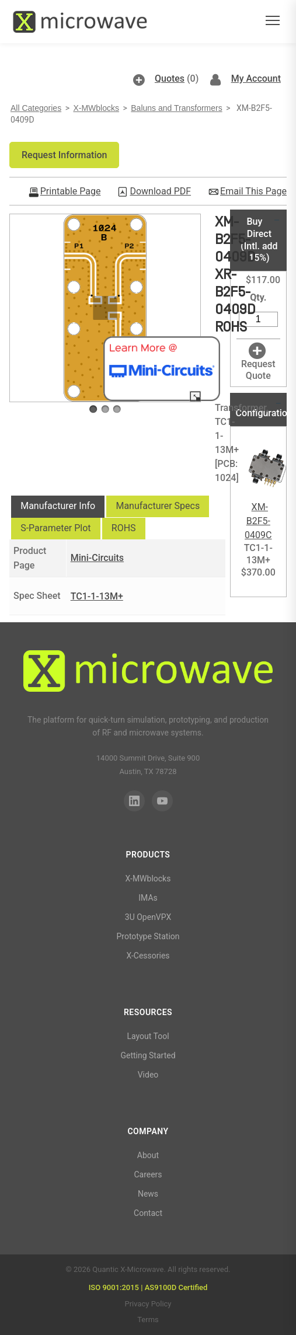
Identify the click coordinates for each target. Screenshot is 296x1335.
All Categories (36, 108)
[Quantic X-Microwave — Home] (80, 21)
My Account (256, 78)
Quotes (169, 78)
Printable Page (70, 191)
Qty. (258, 297)
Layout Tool (148, 1036)
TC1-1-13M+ (97, 596)
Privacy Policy (147, 1303)
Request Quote (258, 370)
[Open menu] (272, 22)
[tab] (58, 507)
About (148, 1155)
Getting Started (147, 1055)
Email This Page (253, 191)
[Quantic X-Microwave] (148, 673)
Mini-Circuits (97, 557)
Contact (148, 1213)
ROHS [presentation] (124, 528)
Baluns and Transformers (176, 108)
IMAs (148, 897)
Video (148, 1074)
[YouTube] (162, 800)
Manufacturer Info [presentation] (57, 505)
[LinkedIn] (134, 800)
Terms (148, 1319)
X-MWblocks (96, 108)
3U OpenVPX (148, 917)
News (148, 1193)
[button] (64, 155)
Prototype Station (147, 936)
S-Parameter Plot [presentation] (55, 528)
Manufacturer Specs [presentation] (158, 505)
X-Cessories (147, 955)
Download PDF (160, 191)
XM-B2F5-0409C (258, 521)
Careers (148, 1174)
